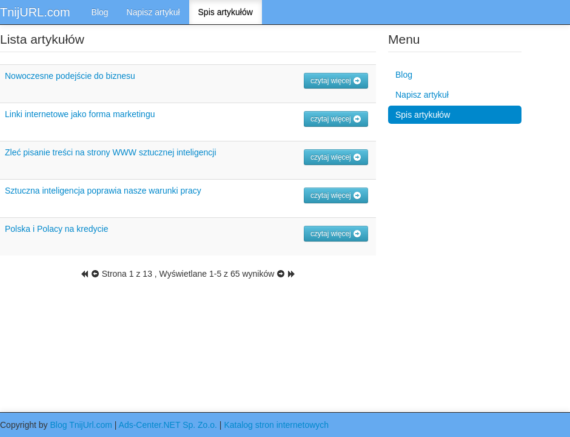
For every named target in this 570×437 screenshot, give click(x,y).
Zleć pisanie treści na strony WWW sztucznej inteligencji (110, 152)
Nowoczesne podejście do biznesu (70, 76)
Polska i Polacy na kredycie (56, 229)
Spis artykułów (225, 12)
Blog (100, 12)
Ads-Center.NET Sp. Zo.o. (168, 425)
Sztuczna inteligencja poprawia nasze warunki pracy (103, 190)
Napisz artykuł (153, 12)
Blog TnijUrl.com (81, 425)
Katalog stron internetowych (276, 425)
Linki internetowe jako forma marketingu (80, 114)
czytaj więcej (335, 80)
